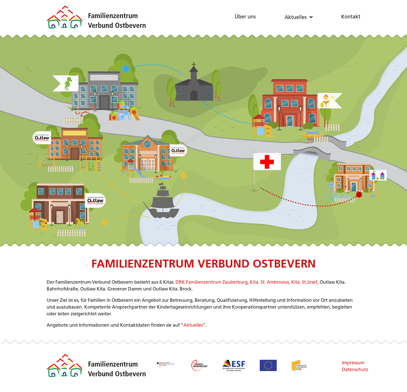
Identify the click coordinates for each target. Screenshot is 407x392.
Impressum (351, 363)
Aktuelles (296, 17)
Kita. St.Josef (304, 282)
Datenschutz (351, 370)
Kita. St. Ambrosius (269, 282)
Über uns (245, 17)
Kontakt (350, 17)
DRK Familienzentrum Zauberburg (212, 282)
